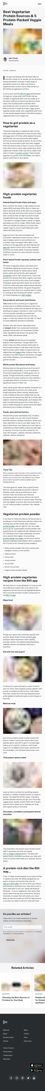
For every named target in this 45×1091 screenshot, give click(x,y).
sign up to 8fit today (11, 884)
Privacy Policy (19, 933)
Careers (26, 1034)
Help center (28, 1041)
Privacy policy (7, 1051)
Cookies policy (8, 1055)
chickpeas (7, 276)
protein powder (9, 526)
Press (26, 1037)
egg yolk (6, 247)
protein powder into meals (13, 538)
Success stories (8, 1037)
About (26, 1030)
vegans (18, 352)
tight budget (26, 295)
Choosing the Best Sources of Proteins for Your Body (16, 998)
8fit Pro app (25, 94)
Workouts (6, 1030)
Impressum (6, 1059)
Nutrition (13, 70)
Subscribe (10, 940)
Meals (5, 1034)
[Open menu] (40, 3)
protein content (22, 153)
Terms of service (8, 1048)
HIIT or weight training (12, 854)
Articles (5, 70)
